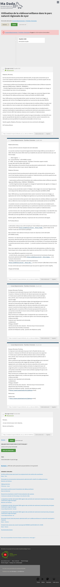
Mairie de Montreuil (5, 491)
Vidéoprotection (5, 484)
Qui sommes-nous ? (5, 561)
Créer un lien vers (39, 133)
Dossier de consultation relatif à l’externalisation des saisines (17, 494)
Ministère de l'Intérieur (6, 481)
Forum (38, 580)
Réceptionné (10, 70)
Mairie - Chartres (5, 522)
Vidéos (43, 580)
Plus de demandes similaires (7, 529)
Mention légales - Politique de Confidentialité (11, 562)
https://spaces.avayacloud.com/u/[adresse (21, 390)
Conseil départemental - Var (7, 515)
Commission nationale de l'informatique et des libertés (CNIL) (15, 496)
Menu (58, 1)
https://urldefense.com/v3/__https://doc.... (20, 262)
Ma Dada (11, 5)
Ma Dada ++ (4, 466)
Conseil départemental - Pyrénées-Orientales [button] (23, 140)
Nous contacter (15, 561)
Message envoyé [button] (9, 68)
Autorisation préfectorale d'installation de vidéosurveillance (17, 489)
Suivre (14, 24)
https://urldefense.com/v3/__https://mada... (31, 227)
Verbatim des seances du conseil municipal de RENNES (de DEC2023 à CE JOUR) (22, 525)
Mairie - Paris (4, 476)
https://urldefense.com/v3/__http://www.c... (38, 257)
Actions (5, 24)
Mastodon (48, 580)
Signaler (48, 133)
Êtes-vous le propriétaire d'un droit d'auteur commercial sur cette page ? (18, 537)
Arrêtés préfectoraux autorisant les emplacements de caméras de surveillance (22, 474)
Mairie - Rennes (4, 527)
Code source (56, 580)
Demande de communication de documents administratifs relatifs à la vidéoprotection (24, 479)
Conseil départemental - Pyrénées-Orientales (24, 21)
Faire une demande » (8, 450)
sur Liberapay (13, 571)
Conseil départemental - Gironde (8, 509)
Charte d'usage (24, 561)
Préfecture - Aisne (5, 486)
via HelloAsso (21, 571)
